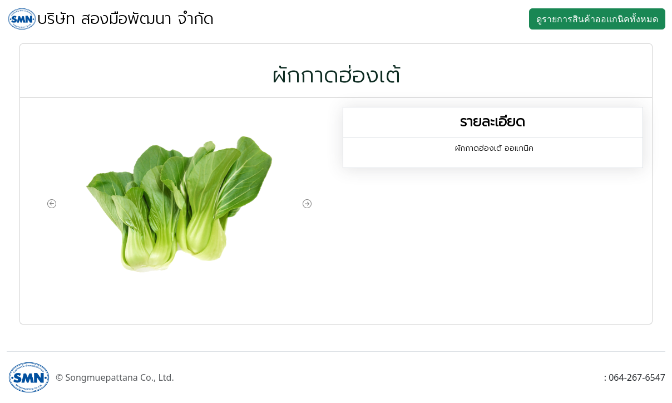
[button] (51, 204)
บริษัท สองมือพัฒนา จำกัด (125, 19)
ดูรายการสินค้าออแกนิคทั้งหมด (597, 19)
